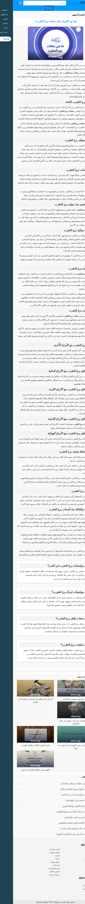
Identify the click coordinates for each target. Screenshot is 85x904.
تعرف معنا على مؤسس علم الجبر (63, 699)
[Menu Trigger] (7, 2)
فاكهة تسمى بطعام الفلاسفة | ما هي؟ (22, 770)
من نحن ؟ (79, 882)
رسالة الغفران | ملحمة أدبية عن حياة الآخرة (65, 795)
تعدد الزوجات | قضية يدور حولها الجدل (67, 800)
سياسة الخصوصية (76, 889)
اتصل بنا (79, 892)
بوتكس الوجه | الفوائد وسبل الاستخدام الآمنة (64, 789)
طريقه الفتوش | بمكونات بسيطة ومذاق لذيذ (65, 783)
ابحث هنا (36, 8)
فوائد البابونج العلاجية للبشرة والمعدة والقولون (64, 823)
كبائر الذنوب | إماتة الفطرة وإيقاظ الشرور (65, 806)
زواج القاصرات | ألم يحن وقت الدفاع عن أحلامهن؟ (62, 834)
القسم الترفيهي (65, 15)
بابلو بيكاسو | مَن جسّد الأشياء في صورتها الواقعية (63, 812)
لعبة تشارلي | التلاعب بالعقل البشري (22, 745)
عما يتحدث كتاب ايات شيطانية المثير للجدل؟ (64, 828)
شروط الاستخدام (76, 886)
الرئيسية (76, 15)
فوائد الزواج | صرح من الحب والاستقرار (66, 817)
